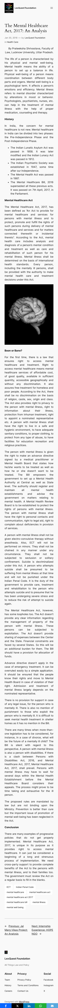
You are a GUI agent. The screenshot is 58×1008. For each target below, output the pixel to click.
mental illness (39, 902)
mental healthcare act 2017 (20, 897)
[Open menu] (51, 8)
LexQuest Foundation (25, 8)
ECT (9, 887)
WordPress (24, 1001)
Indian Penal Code (25, 887)
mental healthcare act (39, 892)
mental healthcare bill (17, 902)
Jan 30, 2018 (11, 37)
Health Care (12, 42)
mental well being (15, 907)
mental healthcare (15, 892)
